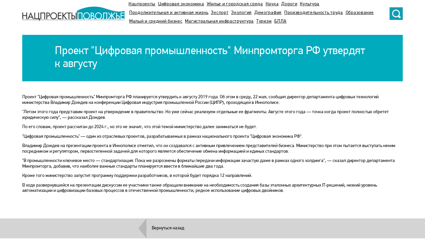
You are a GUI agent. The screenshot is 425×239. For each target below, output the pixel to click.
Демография (268, 12)
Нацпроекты (141, 4)
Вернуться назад (168, 228)
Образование (360, 12)
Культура (309, 4)
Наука (272, 4)
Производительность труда (313, 12)
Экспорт (219, 12)
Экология (241, 12)
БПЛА (280, 21)
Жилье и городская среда (235, 4)
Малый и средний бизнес (155, 21)
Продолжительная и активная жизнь (168, 12)
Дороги (289, 4)
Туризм (264, 21)
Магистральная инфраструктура (219, 21)
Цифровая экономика (181, 4)
